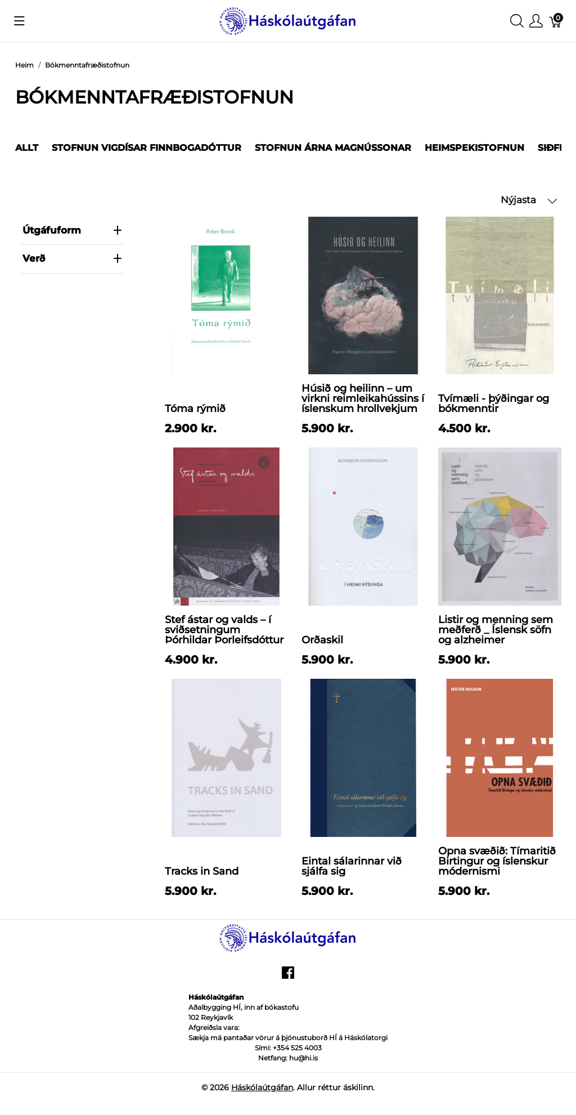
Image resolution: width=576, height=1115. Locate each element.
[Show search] (517, 21)
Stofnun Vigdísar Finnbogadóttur (146, 147)
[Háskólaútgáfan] (288, 20)
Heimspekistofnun (474, 147)
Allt (26, 147)
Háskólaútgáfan (262, 1087)
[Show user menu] (536, 21)
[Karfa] (555, 21)
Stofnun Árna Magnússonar (333, 147)
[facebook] (288, 976)
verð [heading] (72, 258)
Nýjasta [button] (529, 200)
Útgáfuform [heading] (72, 230)
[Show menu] (19, 21)
